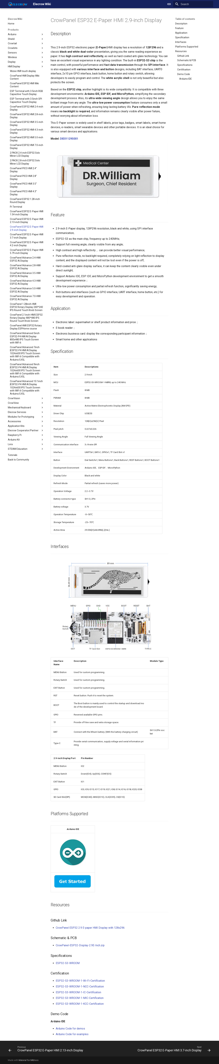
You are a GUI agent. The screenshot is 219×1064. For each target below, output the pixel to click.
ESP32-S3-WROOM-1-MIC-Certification (80, 998)
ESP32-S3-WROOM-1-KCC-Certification (80, 1003)
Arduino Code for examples (72, 1034)
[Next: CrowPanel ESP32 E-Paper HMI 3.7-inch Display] (173, 1049)
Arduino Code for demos (70, 1028)
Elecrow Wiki (15, 19)
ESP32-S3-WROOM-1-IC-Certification (78, 992)
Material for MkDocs (28, 1060)
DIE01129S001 (69, 138)
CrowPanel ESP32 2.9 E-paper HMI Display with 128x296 (90, 927)
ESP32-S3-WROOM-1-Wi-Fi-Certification (80, 980)
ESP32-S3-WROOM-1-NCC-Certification (80, 986)
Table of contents (185, 19)
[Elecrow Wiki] (18, 4)
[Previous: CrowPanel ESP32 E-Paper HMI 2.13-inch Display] (46, 1049)
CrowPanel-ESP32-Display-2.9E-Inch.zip (80, 945)
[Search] (193, 4)
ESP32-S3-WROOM (68, 963)
